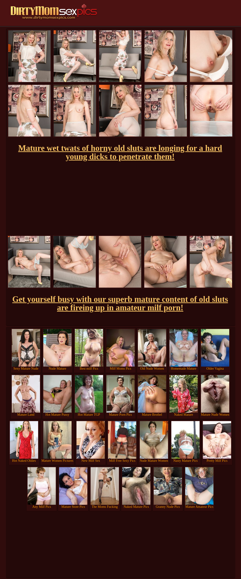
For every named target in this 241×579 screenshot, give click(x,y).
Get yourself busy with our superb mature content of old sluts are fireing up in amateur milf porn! (120, 303)
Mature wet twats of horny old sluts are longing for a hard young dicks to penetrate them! (120, 152)
